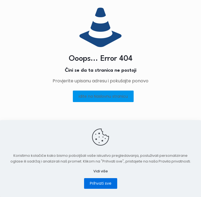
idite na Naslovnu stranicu (103, 96)
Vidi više (100, 171)
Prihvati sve (100, 183)
